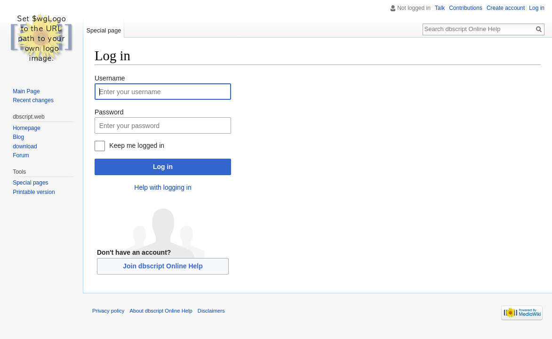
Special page (103, 30)
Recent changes (33, 100)
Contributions (465, 8)
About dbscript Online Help (161, 311)
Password (109, 112)
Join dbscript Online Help (163, 266)
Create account (506, 8)
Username (110, 78)
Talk (440, 8)
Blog (18, 137)
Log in (163, 166)
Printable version (34, 192)
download (25, 146)
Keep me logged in (136, 145)
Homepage (26, 128)
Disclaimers (211, 311)
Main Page (26, 91)
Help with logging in (162, 187)
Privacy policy (108, 311)
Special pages (30, 182)
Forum (21, 155)
